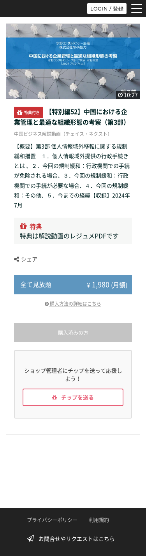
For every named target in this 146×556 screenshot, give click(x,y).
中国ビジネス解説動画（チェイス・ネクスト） (63, 133)
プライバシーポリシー (52, 519)
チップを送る (73, 397)
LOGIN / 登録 (106, 8)
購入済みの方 (73, 332)
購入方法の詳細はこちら (73, 303)
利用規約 (99, 519)
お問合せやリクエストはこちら (73, 538)
